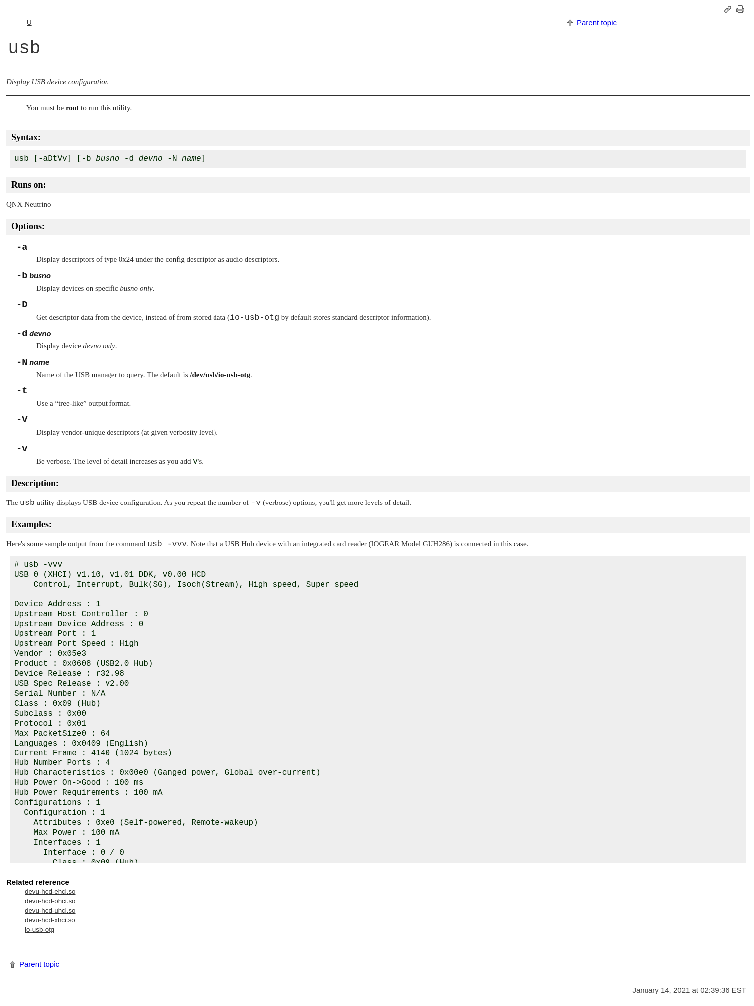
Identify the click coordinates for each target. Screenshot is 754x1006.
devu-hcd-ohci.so (50, 901)
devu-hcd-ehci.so (50, 891)
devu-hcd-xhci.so (50, 920)
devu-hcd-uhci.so (50, 910)
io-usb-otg (39, 929)
